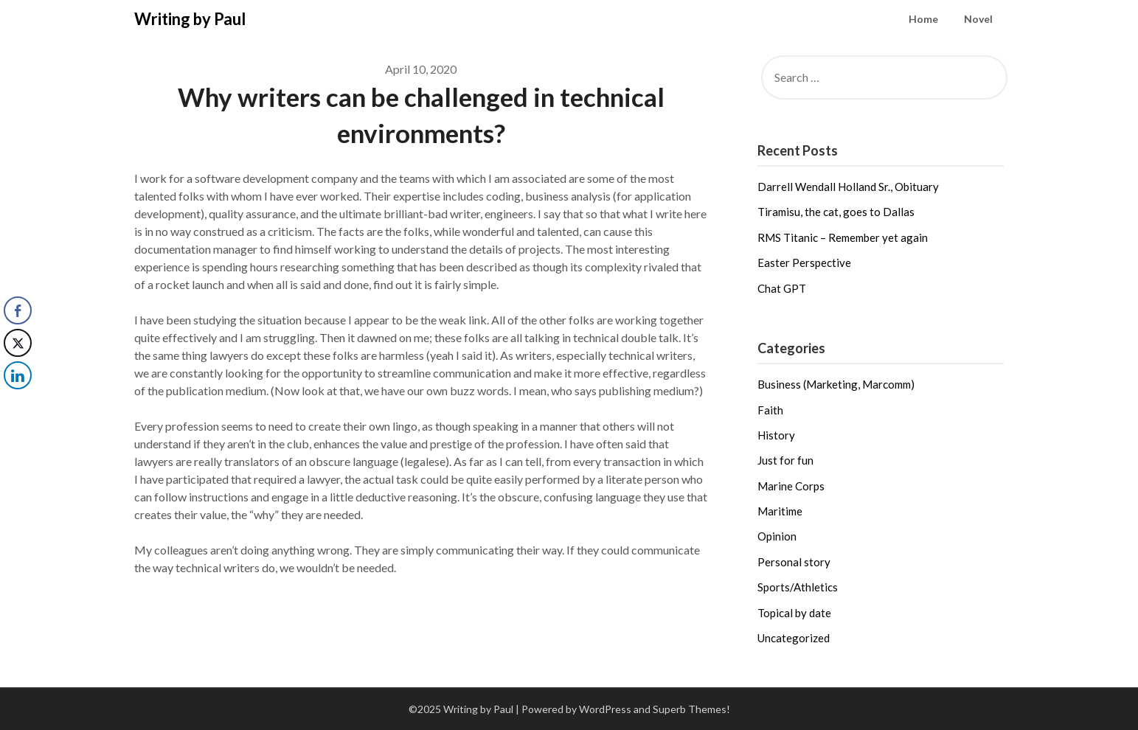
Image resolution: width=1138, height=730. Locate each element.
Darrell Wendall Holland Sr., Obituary (848, 186)
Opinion (777, 536)
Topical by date (794, 612)
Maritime (779, 511)
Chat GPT (781, 288)
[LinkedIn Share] (18, 375)
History (776, 435)
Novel (978, 19)
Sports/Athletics (797, 587)
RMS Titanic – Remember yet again (842, 237)
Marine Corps (791, 486)
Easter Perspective (804, 262)
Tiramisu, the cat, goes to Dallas (836, 211)
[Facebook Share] (18, 310)
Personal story (793, 562)
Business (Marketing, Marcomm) (836, 384)
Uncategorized (793, 637)
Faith (770, 410)
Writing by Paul (190, 19)
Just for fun (785, 460)
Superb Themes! (691, 709)
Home (923, 19)
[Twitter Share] (18, 343)
